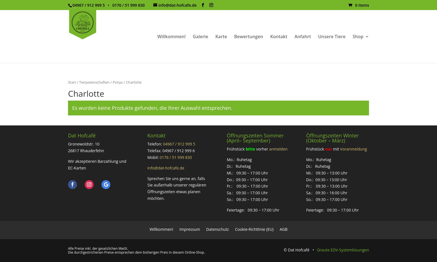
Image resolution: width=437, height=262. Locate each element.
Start (72, 82)
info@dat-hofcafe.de (165, 168)
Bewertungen (248, 37)
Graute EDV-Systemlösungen (343, 250)
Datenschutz (217, 229)
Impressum (189, 229)
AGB (284, 229)
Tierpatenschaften (94, 82)
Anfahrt (303, 37)
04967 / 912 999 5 (179, 144)
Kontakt (278, 37)
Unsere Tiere (331, 37)
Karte (221, 37)
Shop (358, 37)
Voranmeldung (353, 149)
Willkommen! (171, 37)
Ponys (118, 82)
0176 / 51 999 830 (176, 157)
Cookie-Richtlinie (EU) (254, 229)
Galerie (200, 37)
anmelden (278, 149)
